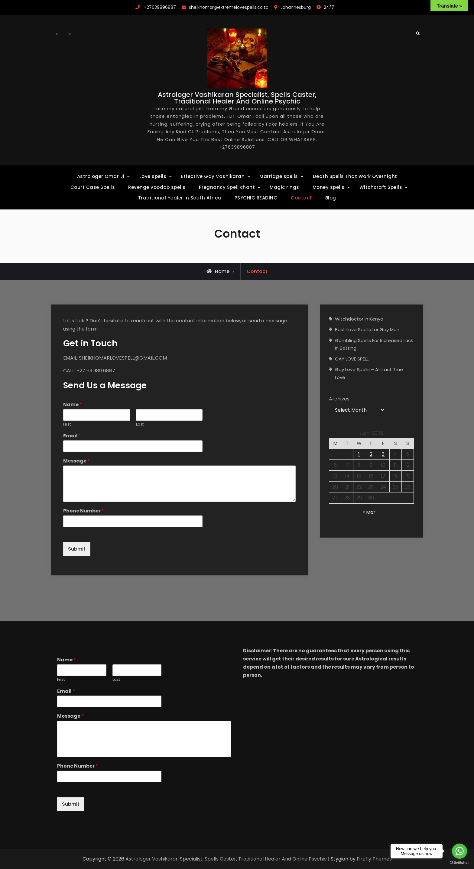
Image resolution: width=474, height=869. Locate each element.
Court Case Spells (92, 187)
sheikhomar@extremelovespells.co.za (228, 7)
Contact (301, 198)
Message (76, 461)
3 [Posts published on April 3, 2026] (383, 454)
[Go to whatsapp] (459, 851)
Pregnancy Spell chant (227, 187)
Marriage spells (278, 176)
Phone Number (83, 511)
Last (140, 424)
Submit (77, 548)
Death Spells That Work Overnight (355, 176)
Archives (339, 398)
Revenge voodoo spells (157, 187)
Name (72, 405)
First (67, 424)
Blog (330, 198)
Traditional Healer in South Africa (179, 198)
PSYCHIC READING (256, 198)
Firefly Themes (374, 858)
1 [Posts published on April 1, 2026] (359, 454)
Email (72, 436)
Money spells (329, 187)
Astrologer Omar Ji (101, 176)
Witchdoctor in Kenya (359, 319)
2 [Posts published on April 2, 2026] (371, 454)
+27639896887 (160, 7)
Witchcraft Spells (380, 187)
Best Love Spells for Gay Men (367, 329)
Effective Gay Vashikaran (213, 176)
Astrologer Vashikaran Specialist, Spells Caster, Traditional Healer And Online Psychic (237, 98)
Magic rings (284, 187)
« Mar (369, 512)
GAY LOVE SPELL (351, 359)
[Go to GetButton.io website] (459, 863)
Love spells (153, 176)
